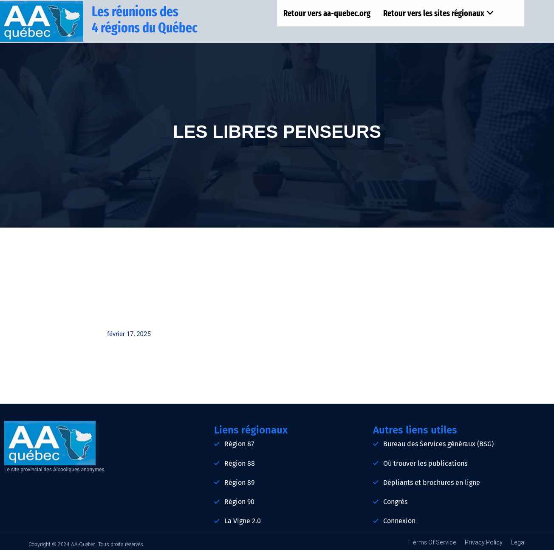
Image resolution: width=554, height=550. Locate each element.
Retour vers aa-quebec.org (326, 13)
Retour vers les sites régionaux (438, 13)
